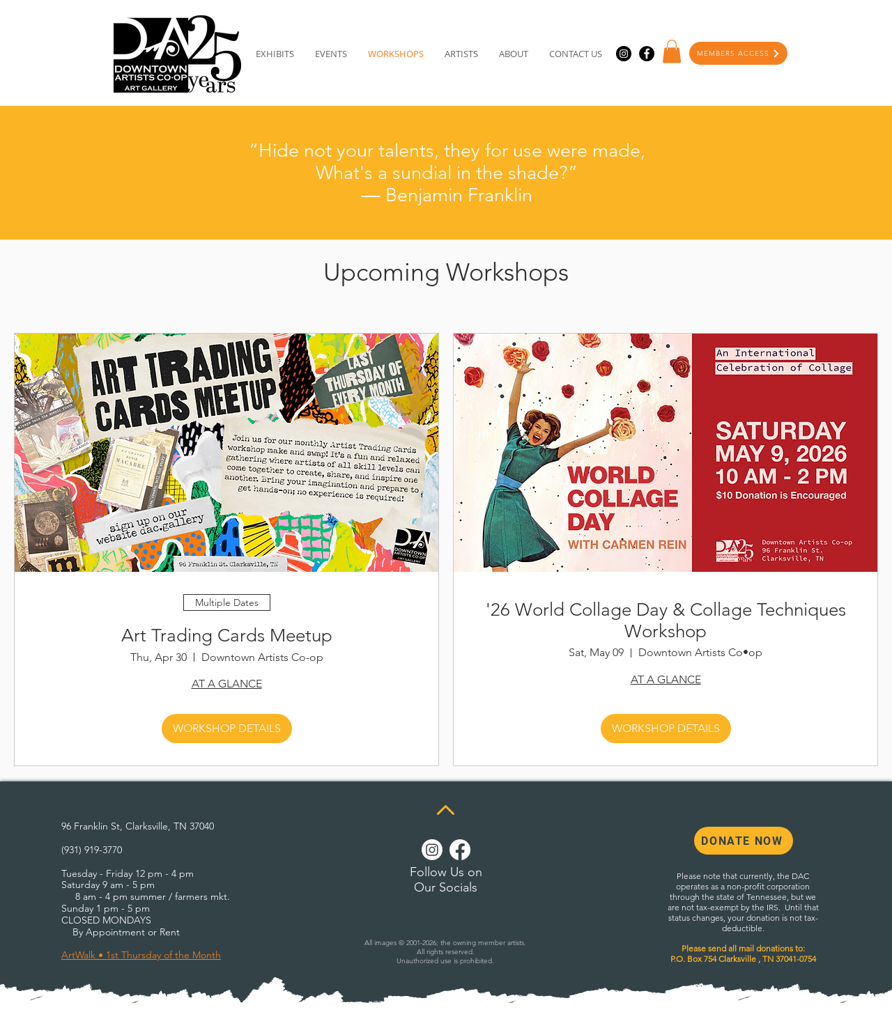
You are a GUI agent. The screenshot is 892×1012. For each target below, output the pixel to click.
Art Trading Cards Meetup (226, 635)
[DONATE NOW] (743, 841)
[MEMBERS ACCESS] (738, 53)
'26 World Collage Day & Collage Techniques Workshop (666, 620)
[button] (672, 51)
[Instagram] (623, 53)
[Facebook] (646, 53)
